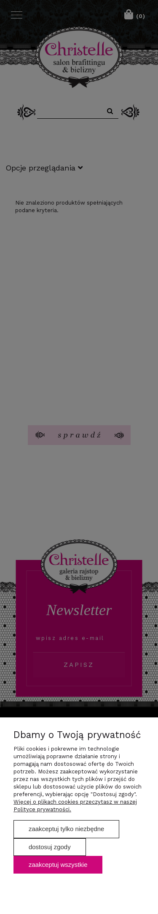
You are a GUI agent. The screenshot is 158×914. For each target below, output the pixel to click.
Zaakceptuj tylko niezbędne (66, 828)
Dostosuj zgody (50, 846)
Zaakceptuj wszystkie (58, 864)
